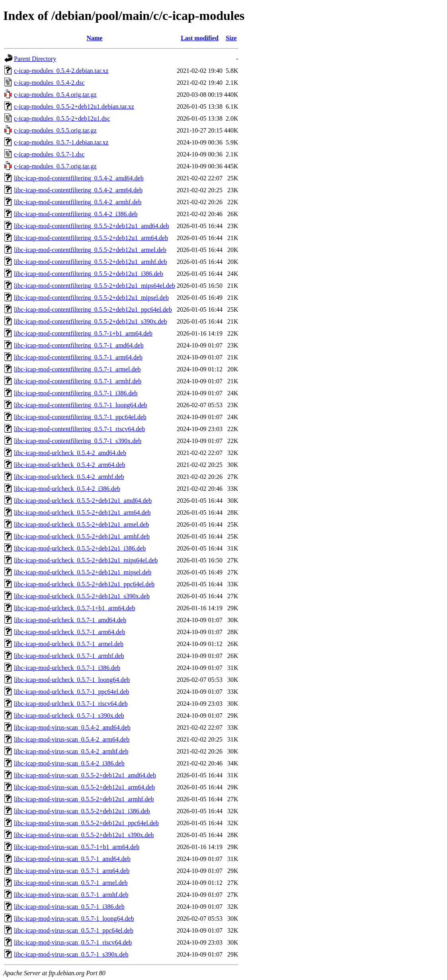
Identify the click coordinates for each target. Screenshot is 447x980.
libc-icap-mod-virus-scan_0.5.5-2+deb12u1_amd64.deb (85, 775)
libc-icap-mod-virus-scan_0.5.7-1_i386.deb (69, 906)
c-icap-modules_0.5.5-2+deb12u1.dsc (62, 118)
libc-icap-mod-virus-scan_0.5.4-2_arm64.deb (71, 739)
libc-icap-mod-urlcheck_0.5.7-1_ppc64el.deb (71, 691)
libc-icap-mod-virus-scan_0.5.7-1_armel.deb (71, 882)
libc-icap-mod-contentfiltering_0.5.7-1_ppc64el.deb (80, 417)
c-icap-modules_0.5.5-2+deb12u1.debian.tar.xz (74, 106)
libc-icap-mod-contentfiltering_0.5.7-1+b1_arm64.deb (83, 333)
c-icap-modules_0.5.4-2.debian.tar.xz (61, 70)
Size (231, 38)
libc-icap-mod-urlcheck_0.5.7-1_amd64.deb (70, 620)
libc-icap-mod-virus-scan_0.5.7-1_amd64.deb (72, 858)
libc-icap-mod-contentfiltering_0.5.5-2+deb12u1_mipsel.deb (91, 297)
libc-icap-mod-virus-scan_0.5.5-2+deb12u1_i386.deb (82, 811)
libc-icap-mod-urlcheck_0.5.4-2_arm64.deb (69, 464)
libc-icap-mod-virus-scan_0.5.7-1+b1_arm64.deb (76, 846)
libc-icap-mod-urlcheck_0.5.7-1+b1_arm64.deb (74, 608)
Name (94, 38)
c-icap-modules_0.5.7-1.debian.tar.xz (61, 142)
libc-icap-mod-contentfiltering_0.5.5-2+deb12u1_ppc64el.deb (93, 309)
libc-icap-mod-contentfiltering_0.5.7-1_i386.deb (76, 393)
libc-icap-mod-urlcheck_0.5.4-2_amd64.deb (70, 452)
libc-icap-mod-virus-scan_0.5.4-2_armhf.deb (71, 751)
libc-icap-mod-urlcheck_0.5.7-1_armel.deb (68, 643)
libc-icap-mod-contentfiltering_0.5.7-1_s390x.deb (77, 440)
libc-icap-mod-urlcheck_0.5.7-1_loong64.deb (72, 679)
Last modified (200, 38)
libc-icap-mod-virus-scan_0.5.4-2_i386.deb (69, 763)
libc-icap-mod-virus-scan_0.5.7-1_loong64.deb (74, 918)
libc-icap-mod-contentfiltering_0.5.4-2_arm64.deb (78, 190)
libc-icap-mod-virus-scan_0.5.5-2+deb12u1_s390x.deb (84, 835)
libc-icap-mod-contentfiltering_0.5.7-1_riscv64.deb (79, 429)
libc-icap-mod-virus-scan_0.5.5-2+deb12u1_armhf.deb (84, 799)
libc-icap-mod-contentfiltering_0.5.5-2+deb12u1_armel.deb (90, 249)
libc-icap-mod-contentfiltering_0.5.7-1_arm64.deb (78, 357)
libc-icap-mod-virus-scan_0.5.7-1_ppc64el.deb (73, 930)
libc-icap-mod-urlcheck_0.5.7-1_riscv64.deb (71, 703)
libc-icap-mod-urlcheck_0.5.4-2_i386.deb (67, 488)
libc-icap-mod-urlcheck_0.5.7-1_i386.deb (67, 667)
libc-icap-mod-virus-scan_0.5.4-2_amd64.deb (72, 727)
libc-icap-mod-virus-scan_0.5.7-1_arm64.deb (71, 870)
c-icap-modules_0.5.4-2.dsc (49, 82)
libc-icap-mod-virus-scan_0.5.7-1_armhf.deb (71, 894)
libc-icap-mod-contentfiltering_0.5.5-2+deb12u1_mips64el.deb (94, 285)
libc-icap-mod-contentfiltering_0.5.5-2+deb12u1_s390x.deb (90, 321)
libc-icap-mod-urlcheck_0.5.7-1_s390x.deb (69, 715)
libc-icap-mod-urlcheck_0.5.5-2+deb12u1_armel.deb (81, 524)
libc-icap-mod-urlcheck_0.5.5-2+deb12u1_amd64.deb (83, 500)
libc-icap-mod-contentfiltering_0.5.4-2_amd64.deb (79, 178)
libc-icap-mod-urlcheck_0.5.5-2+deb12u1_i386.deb (80, 548)
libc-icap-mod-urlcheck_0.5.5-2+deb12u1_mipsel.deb (82, 572)
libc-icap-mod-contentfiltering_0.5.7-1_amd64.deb (79, 345)
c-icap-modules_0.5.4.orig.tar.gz (55, 94)
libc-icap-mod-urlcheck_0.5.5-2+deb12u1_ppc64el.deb (84, 584)
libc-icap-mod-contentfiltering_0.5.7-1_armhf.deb (77, 381)
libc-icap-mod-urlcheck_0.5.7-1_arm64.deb (69, 632)
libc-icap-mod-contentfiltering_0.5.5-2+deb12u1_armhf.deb (90, 261)
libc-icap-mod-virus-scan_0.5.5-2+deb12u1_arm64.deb (84, 787)
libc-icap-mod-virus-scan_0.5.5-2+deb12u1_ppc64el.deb (86, 823)
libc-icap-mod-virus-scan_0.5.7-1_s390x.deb (71, 954)
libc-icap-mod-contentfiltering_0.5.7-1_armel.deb (77, 369)
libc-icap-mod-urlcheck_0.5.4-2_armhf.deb (69, 476)
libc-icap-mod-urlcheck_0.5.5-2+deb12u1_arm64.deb (82, 512)
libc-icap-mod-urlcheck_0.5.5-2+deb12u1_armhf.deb (82, 536)
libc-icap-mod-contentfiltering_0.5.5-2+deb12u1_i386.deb (88, 273)
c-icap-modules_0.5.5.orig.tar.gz (55, 130)
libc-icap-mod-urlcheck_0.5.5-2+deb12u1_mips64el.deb (86, 560)
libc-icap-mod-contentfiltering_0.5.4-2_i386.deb (76, 214)
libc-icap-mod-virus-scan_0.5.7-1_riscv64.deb (73, 942)
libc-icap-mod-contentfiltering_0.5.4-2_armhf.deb (77, 202)
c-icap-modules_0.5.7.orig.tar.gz (55, 166)
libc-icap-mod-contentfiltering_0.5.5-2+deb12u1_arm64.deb (91, 237)
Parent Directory (35, 58)
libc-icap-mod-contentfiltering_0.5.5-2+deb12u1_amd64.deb (91, 226)
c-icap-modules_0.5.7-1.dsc (49, 154)
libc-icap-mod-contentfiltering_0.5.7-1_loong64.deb (80, 405)
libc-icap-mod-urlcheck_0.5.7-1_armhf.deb (69, 655)
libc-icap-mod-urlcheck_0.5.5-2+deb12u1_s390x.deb (82, 596)
